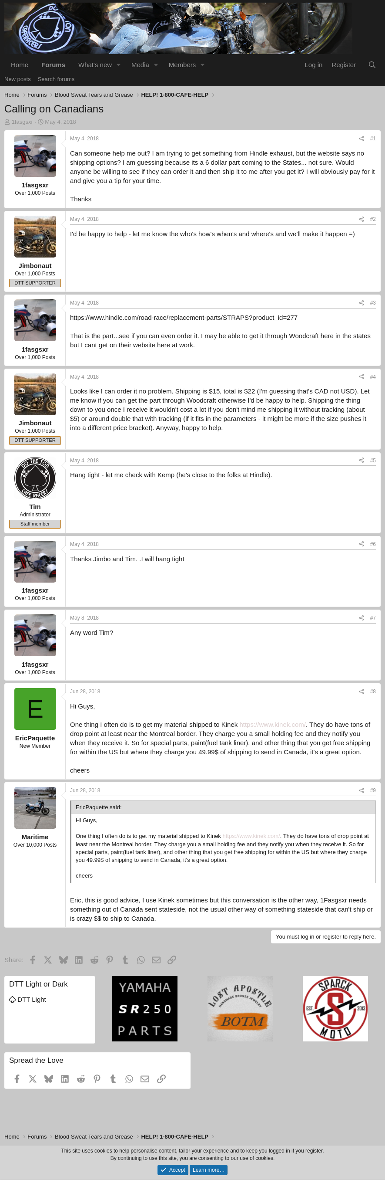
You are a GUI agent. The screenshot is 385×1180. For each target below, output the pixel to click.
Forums (53, 64)
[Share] (361, 139)
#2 (373, 219)
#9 (373, 790)
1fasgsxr (22, 122)
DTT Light (27, 999)
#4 (373, 377)
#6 (373, 544)
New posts (17, 79)
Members (182, 64)
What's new (95, 64)
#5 (373, 461)
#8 (373, 691)
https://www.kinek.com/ (272, 724)
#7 (373, 618)
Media (140, 64)
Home (19, 64)
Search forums (56, 79)
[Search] (372, 65)
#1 (373, 139)
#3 (373, 303)
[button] (119, 65)
